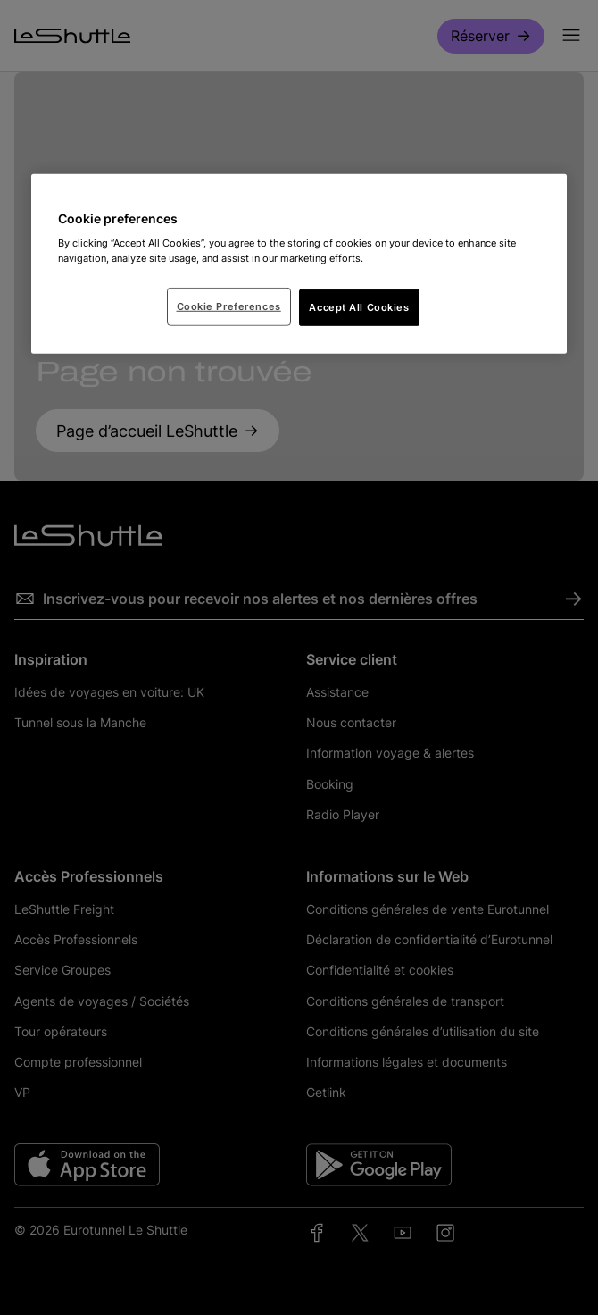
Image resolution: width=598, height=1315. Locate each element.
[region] (299, 264)
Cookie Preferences (229, 305)
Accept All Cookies (359, 306)
